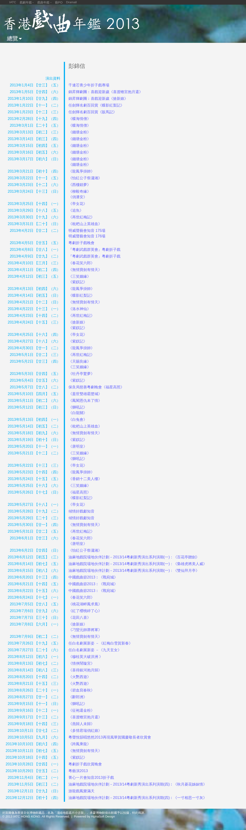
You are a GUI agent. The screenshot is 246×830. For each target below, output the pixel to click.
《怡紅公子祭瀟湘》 (85, 178)
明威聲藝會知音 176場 (86, 236)
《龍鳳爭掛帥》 (81, 171)
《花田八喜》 (79, 617)
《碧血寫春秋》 (81, 690)
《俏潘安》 (77, 197)
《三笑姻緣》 (79, 276)
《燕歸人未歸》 (81, 724)
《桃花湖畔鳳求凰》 (85, 604)
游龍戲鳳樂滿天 (81, 791)
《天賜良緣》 (79, 361)
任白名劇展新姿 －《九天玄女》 (94, 650)
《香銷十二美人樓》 (85, 479)
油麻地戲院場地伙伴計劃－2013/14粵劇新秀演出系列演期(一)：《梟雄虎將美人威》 (137, 564)
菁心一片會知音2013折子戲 (91, 778)
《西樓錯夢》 (79, 185)
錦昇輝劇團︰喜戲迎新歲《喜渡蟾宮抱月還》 (105, 92)
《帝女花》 (77, 204)
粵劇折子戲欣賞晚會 (85, 764)
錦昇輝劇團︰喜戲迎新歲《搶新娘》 (98, 99)
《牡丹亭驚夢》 (81, 374)
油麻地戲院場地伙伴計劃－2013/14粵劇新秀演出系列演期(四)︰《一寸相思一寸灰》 (137, 798)
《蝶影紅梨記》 (81, 295)
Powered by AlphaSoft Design (94, 816)
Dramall (71, 2)
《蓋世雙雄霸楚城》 (85, 394)
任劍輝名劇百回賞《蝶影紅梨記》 (96, 105)
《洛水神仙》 (79, 309)
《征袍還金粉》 (81, 710)
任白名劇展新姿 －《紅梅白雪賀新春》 (100, 643)
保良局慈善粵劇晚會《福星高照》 (96, 387)
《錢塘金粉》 (79, 132)
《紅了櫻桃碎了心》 (85, 611)
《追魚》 (75, 210)
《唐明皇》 (77, 446)
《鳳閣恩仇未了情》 (85, 400)
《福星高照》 (79, 492)
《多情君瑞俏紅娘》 (85, 731)
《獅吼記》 (77, 407)
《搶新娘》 (77, 322)
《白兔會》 (77, 419)
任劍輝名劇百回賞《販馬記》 (92, 112)
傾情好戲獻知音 (81, 511)
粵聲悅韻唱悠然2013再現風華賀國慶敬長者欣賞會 (109, 737)
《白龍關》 (77, 413)
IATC (12, 2)
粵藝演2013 (78, 771)
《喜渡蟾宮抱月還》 (85, 717)
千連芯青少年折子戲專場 (88, 85)
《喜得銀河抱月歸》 (85, 670)
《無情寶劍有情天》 (85, 270)
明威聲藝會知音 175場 (86, 231)
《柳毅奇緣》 (79, 191)
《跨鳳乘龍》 (79, 744)
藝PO (58, 2)
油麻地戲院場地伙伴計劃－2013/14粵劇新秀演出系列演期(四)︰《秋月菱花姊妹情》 (137, 784)
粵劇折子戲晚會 (81, 243)
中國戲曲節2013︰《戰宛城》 (93, 577)
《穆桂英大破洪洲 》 (85, 657)
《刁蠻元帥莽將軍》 (85, 630)
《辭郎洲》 (77, 697)
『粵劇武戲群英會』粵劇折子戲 (94, 250)
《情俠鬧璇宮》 (81, 663)
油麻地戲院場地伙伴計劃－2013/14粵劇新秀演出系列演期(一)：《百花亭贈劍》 (134, 557)
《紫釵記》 (77, 282)
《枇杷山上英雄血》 (85, 224)
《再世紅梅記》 (81, 217)
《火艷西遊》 (79, 677)
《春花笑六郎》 (81, 263)
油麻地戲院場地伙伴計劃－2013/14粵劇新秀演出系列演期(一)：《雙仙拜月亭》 (134, 570)
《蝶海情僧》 (79, 119)
